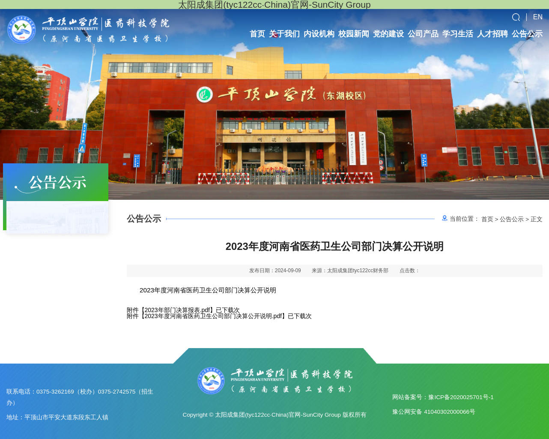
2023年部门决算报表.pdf (177, 310)
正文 (537, 219)
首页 (487, 219)
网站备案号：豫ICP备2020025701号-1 (442, 397)
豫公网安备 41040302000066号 (433, 412)
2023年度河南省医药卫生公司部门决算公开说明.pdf (213, 316)
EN (538, 17)
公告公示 (512, 219)
